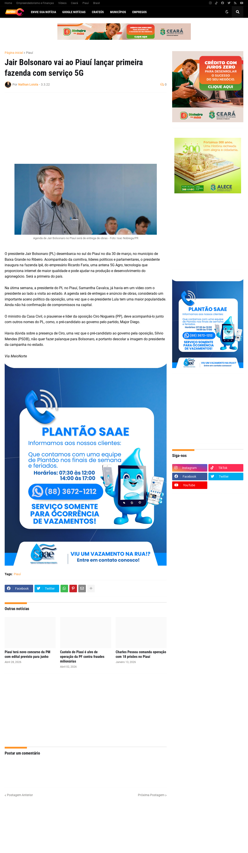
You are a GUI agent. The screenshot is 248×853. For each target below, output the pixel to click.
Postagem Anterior (20, 795)
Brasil (96, 3)
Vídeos (62, 3)
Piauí (86, 3)
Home (8, 3)
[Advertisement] (81, 128)
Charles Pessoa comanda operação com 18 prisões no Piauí (141, 654)
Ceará (74, 3)
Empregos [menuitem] (139, 12)
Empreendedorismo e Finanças (35, 3)
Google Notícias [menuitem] (74, 12)
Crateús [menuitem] (98, 12)
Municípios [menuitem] (118, 12)
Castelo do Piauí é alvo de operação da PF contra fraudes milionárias (82, 656)
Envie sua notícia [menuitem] (43, 12)
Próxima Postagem (151, 795)
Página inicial (14, 52)
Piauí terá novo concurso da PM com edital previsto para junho (27, 654)
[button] (227, 12)
